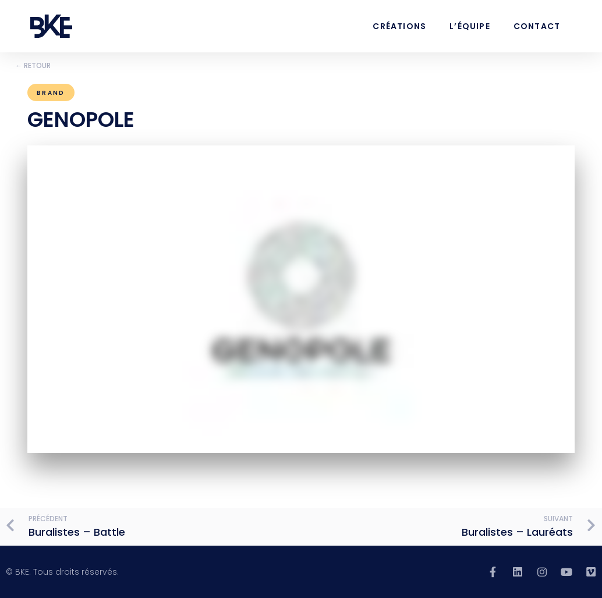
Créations (399, 26)
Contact (537, 26)
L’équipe (469, 26)
